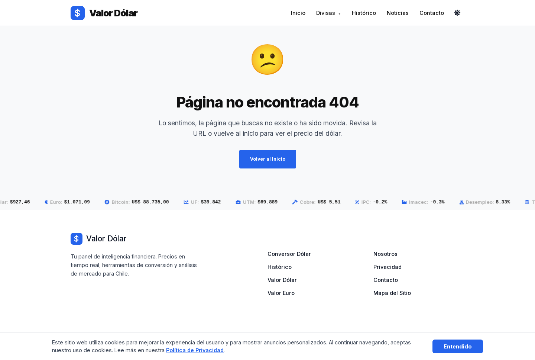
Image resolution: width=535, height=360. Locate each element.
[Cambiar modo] (457, 13)
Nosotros (385, 254)
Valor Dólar (282, 280)
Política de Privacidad (195, 350)
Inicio (298, 13)
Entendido (458, 346)
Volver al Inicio (267, 159)
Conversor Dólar (289, 254)
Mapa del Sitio (392, 293)
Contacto (431, 13)
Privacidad (387, 267)
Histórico (364, 13)
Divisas (325, 13)
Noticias (398, 13)
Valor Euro (281, 293)
